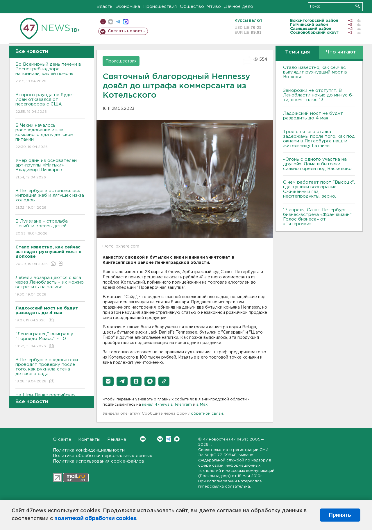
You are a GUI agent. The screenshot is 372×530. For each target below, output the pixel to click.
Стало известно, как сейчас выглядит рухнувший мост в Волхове (315, 72)
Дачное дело (238, 6)
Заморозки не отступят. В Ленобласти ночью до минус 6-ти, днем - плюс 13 (318, 95)
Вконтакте (143, 439)
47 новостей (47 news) (225, 439)
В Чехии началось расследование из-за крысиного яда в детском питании (50, 136)
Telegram (168, 439)
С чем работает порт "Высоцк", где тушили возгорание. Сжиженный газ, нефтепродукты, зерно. (319, 189)
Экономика (128, 6)
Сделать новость (126, 31)
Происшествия (160, 6)
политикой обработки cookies (95, 518)
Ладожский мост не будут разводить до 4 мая (313, 116)
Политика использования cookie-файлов (98, 461)
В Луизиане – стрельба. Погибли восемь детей (50, 227)
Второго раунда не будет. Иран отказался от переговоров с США (50, 103)
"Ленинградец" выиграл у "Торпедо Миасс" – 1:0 (50, 340)
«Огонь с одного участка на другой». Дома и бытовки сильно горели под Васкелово (317, 164)
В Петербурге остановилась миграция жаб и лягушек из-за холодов (50, 199)
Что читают (341, 52)
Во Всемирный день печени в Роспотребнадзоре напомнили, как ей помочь (50, 73)
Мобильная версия (103, 21)
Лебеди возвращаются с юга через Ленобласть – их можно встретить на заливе (50, 286)
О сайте (62, 439)
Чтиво (214, 6)
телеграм (118, 21)
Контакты (89, 439)
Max (177, 439)
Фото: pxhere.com (120, 246)
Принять (340, 515)
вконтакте (110, 21)
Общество (192, 6)
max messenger (125, 21)
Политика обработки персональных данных (102, 456)
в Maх (202, 404)
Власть (104, 6)
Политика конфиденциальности (89, 450)
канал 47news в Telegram (167, 404)
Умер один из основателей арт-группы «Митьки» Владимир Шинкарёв (50, 169)
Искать (357, 6)
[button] (108, 381)
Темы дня (297, 52)
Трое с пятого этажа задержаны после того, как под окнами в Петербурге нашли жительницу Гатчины (319, 139)
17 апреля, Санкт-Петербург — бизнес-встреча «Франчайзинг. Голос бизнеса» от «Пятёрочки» (318, 217)
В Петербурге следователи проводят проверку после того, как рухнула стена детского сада (50, 371)
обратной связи (207, 413)
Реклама (116, 439)
